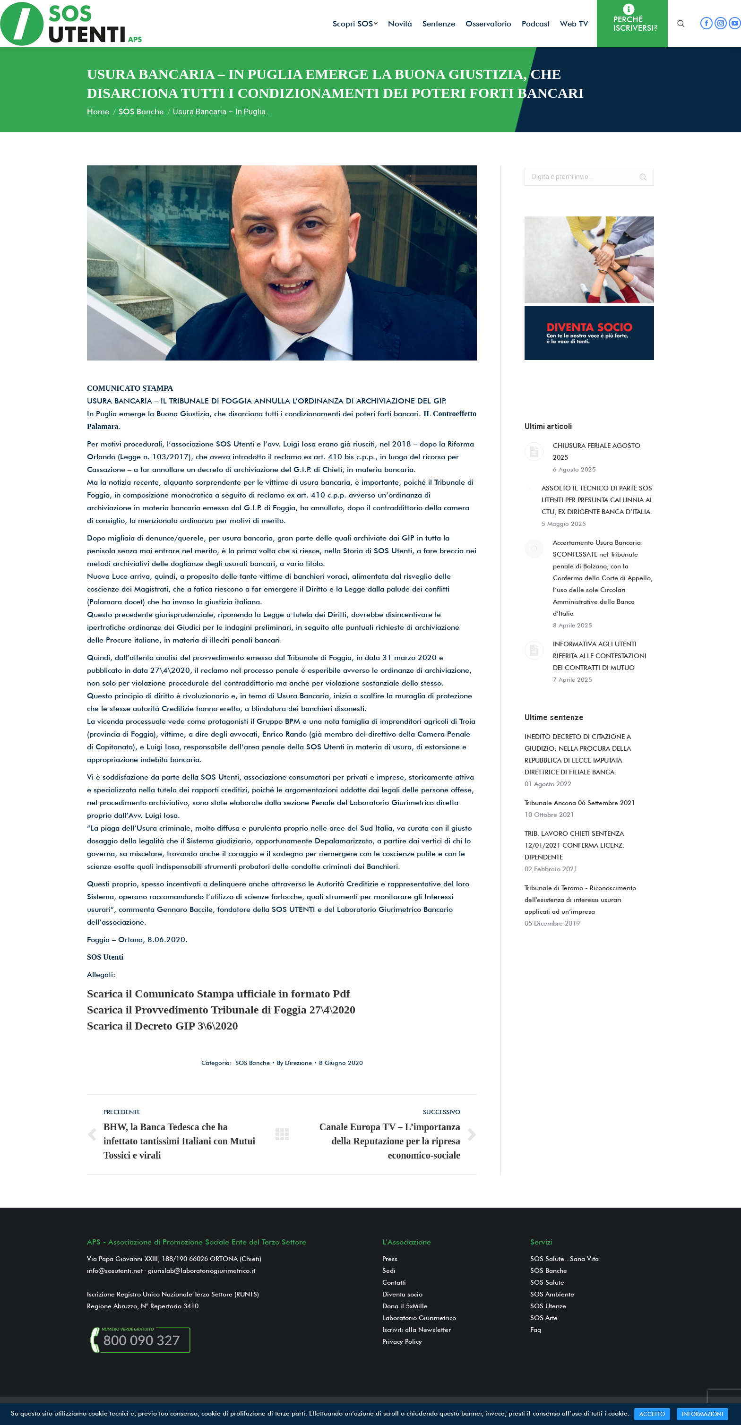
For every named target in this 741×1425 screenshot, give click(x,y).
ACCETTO (652, 1413)
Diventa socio (402, 1294)
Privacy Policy (402, 1341)
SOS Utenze (548, 1306)
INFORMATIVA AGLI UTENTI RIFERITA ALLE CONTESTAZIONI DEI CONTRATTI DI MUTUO (599, 655)
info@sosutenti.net (115, 1270)
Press (389, 1258)
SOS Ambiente (552, 1294)
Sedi (389, 1270)
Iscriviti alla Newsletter (416, 1329)
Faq (535, 1329)
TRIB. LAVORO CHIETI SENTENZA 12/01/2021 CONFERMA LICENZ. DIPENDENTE (574, 845)
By (294, 1062)
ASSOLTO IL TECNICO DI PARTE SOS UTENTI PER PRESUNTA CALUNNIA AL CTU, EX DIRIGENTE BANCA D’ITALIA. (597, 499)
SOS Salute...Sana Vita (564, 1258)
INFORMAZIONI (702, 1413)
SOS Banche (141, 111)
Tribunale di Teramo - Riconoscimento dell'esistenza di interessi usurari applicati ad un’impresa (580, 899)
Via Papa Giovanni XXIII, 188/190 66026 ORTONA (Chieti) (174, 1258)
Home (98, 111)
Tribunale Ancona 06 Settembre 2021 (580, 803)
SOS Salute (547, 1282)
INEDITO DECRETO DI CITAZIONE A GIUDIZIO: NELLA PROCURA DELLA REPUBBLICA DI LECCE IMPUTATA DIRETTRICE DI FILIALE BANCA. (578, 754)
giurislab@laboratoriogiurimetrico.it (201, 1270)
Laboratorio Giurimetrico (419, 1318)
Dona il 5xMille (405, 1306)
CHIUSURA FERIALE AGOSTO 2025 (596, 451)
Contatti (394, 1282)
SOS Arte (544, 1318)
